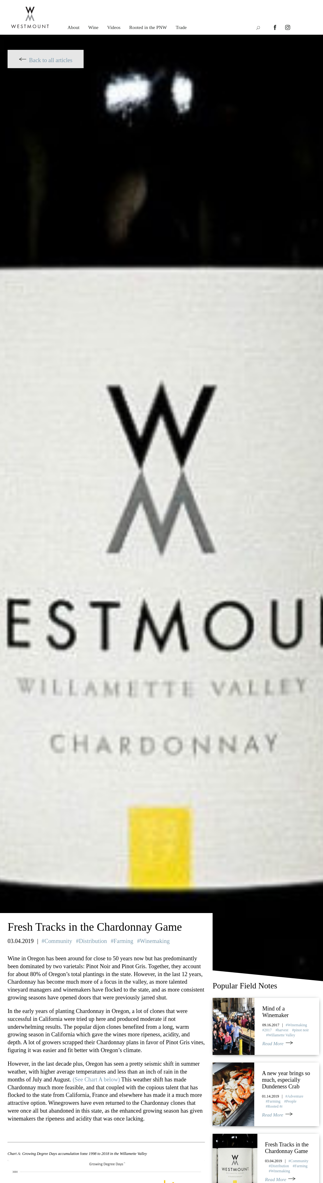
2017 (268, 1030)
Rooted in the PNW (148, 27)
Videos (113, 27)
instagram (287, 27)
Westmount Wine (30, 17)
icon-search (258, 28)
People (291, 1101)
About (73, 27)
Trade (181, 27)
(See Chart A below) (96, 1079)
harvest (282, 1030)
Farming (123, 941)
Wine (93, 27)
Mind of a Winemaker (275, 1011)
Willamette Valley (281, 1035)
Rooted (273, 1106)
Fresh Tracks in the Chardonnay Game (286, 1147)
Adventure (295, 1096)
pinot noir (301, 1030)
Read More (272, 1043)
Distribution (93, 941)
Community (58, 941)
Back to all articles (50, 60)
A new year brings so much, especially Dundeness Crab (286, 1079)
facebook (276, 27)
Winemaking (155, 941)
